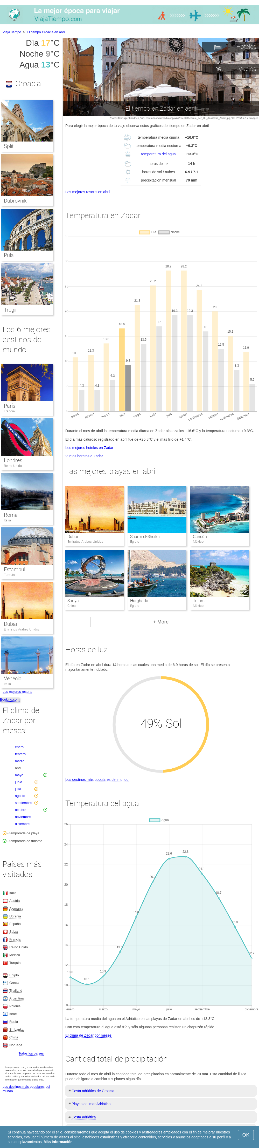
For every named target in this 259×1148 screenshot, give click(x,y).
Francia (9, 411)
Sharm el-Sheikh (145, 536)
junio (18, 782)
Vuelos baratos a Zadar (84, 456)
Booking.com (9, 699)
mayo (19, 775)
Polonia (14, 1006)
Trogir (10, 310)
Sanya (73, 600)
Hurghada (139, 600)
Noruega (15, 1045)
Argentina (16, 998)
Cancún (200, 536)
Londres (13, 460)
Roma (11, 515)
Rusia (13, 1022)
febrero (20, 754)
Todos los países (31, 1053)
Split (8, 146)
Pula (9, 255)
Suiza (13, 932)
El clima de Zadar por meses (88, 1035)
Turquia (9, 575)
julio (18, 789)
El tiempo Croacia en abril (46, 32)
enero (19, 747)
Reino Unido (13, 466)
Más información (58, 1142)
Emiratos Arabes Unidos (22, 629)
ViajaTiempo (12, 32)
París (9, 406)
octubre (20, 810)
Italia (7, 520)
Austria (14, 901)
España (15, 924)
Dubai (72, 536)
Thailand (15, 990)
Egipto (14, 975)
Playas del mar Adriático (91, 1104)
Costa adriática (84, 1117)
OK (245, 1135)
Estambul (14, 569)
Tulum (199, 600)
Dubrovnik (15, 201)
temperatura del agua (158, 154)
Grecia (14, 983)
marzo (19, 761)
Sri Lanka (16, 1029)
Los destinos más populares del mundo (97, 779)
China (13, 1037)
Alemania (16, 908)
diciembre (22, 824)
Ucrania (15, 916)
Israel (13, 1014)
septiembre (23, 803)
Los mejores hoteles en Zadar (89, 448)
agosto (20, 796)
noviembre (23, 817)
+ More (161, 622)
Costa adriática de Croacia (93, 1091)
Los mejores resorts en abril (87, 192)
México (14, 955)
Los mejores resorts (17, 692)
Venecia (13, 678)
